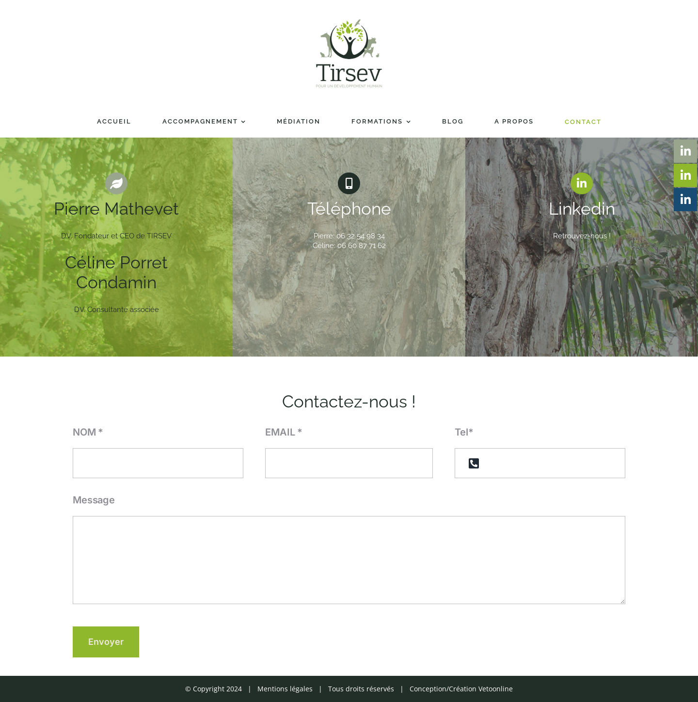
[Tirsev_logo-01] (349, 20)
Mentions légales (285, 688)
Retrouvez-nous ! (582, 236)
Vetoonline (495, 688)
